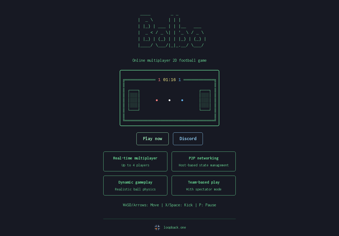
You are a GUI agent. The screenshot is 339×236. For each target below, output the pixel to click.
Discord (188, 138)
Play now (152, 138)
